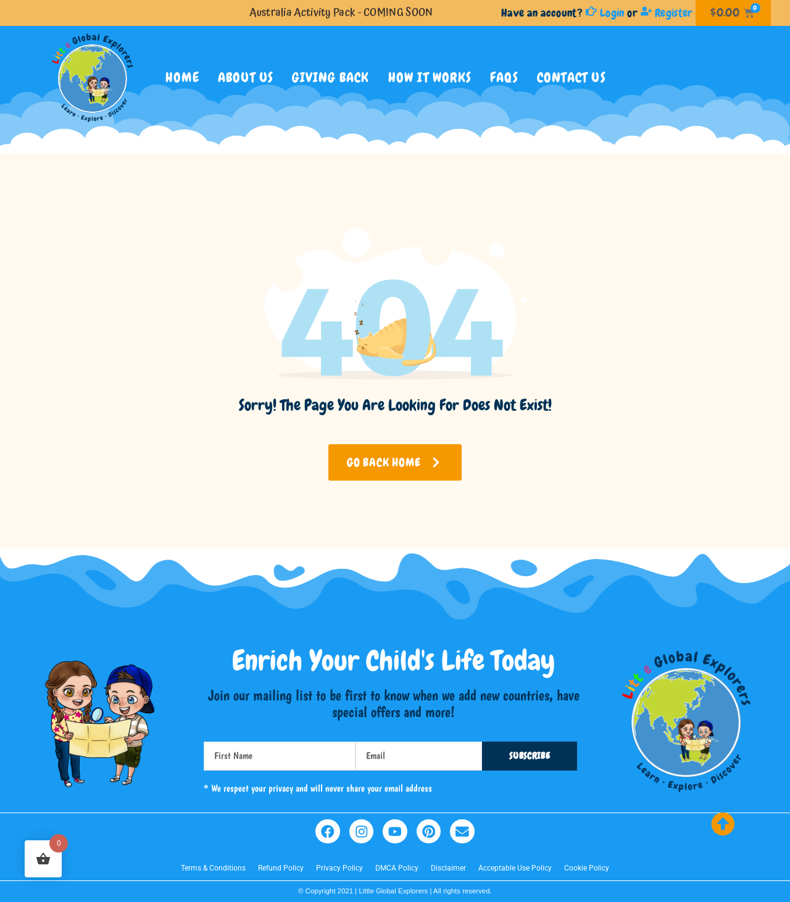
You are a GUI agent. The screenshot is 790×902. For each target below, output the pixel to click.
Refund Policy (281, 868)
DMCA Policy (396, 868)
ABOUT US (246, 77)
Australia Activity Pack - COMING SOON (341, 13)
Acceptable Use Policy (515, 868)
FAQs (504, 77)
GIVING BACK (330, 77)
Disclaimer (448, 868)
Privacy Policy (339, 868)
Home (182, 77)
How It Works (430, 77)
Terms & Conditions (213, 868)
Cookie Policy (586, 868)
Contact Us (571, 77)
